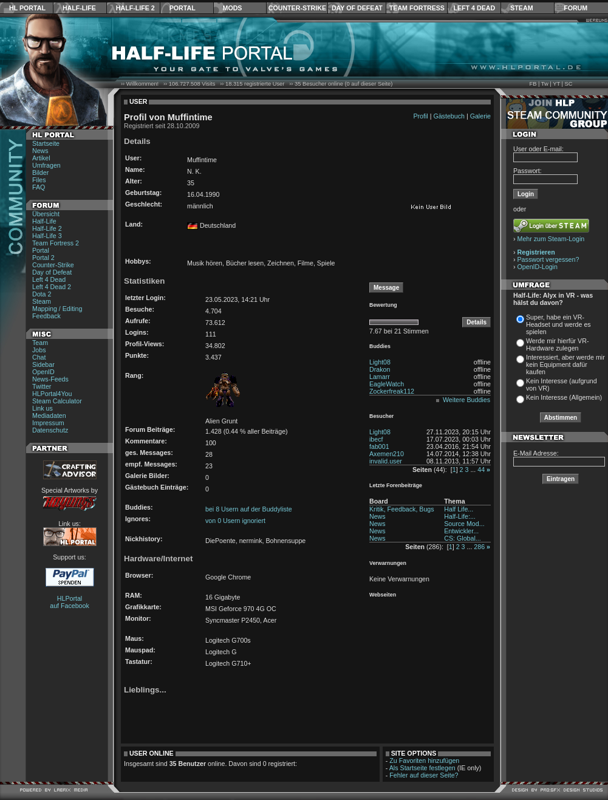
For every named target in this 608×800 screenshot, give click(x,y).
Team (40, 342)
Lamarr (379, 376)
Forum (575, 8)
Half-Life (79, 8)
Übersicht (46, 213)
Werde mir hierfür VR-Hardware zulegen (557, 344)
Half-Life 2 (135, 8)
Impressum (48, 422)
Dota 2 (41, 294)
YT (556, 84)
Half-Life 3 (47, 235)
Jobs (39, 350)
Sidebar (43, 364)
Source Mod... (464, 523)
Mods (232, 8)
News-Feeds (50, 379)
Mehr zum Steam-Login (551, 238)
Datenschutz (50, 430)
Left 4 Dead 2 (51, 286)
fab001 (379, 446)
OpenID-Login (537, 266)
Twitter (41, 386)
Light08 (380, 362)
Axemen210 (386, 453)
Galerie (480, 116)
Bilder (40, 172)
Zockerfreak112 (391, 391)
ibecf (376, 439)
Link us (42, 408)
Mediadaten (49, 415)
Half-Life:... (460, 516)
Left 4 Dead (474, 8)
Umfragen (46, 165)
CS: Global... (462, 538)
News (40, 150)
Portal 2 (43, 257)
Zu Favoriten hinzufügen (424, 760)
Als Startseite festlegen (422, 767)
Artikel (41, 158)
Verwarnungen (387, 563)
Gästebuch (449, 116)
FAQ (38, 187)
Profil (420, 116)
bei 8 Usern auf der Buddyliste (248, 509)
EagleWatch (386, 384)
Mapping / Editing (57, 308)
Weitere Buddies (466, 399)
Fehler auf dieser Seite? (423, 775)
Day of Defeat (357, 8)
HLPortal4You (52, 393)
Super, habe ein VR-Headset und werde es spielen (558, 324)
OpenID (43, 371)
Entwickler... (461, 531)
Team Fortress (417, 8)
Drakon (379, 369)
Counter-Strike (297, 8)
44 (481, 469)
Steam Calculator (57, 401)
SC (569, 84)
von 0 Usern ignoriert (235, 520)
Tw (544, 84)
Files (39, 179)
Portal (182, 8)
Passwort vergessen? (548, 259)
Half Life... (458, 509)
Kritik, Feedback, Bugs (401, 509)
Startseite (46, 143)
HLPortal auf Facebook (69, 602)
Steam (521, 8)
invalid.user (385, 461)
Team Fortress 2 (55, 243)
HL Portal (27, 8)
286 (479, 546)
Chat (39, 357)
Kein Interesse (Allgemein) (564, 397)
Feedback (46, 316)
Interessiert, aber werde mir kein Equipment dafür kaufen (565, 364)
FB (532, 84)
